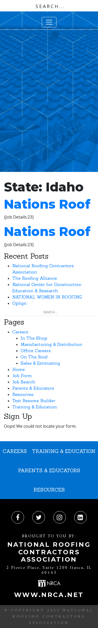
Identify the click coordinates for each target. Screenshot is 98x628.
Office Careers (36, 350)
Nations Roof (47, 204)
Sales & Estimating (40, 363)
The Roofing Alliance (34, 278)
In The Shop (34, 338)
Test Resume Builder (33, 400)
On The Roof (34, 356)
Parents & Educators (33, 388)
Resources (22, 394)
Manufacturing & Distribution (51, 344)
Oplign (19, 303)
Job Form (22, 375)
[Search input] (50, 6)
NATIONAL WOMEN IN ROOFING (47, 297)
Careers (20, 331)
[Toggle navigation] (49, 22)
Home (18, 369)
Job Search (23, 381)
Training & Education (34, 406)
